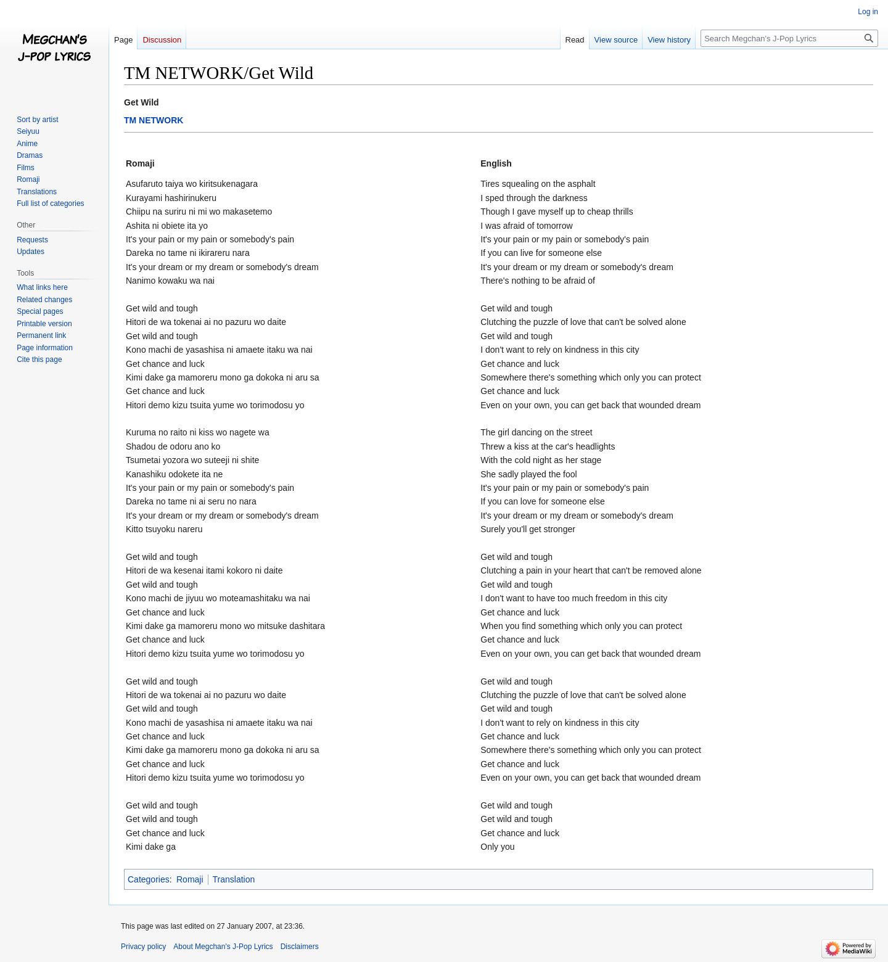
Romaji (190, 879)
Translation (234, 879)
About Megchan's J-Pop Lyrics (223, 946)
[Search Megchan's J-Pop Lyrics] (789, 38)
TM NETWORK (153, 120)
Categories (149, 879)
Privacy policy (143, 946)
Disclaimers (300, 946)
